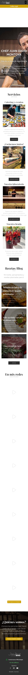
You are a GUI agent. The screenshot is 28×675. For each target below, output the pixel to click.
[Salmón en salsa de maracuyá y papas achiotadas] (14, 295)
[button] (26, 2)
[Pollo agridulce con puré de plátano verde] (14, 320)
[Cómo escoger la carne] (14, 346)
